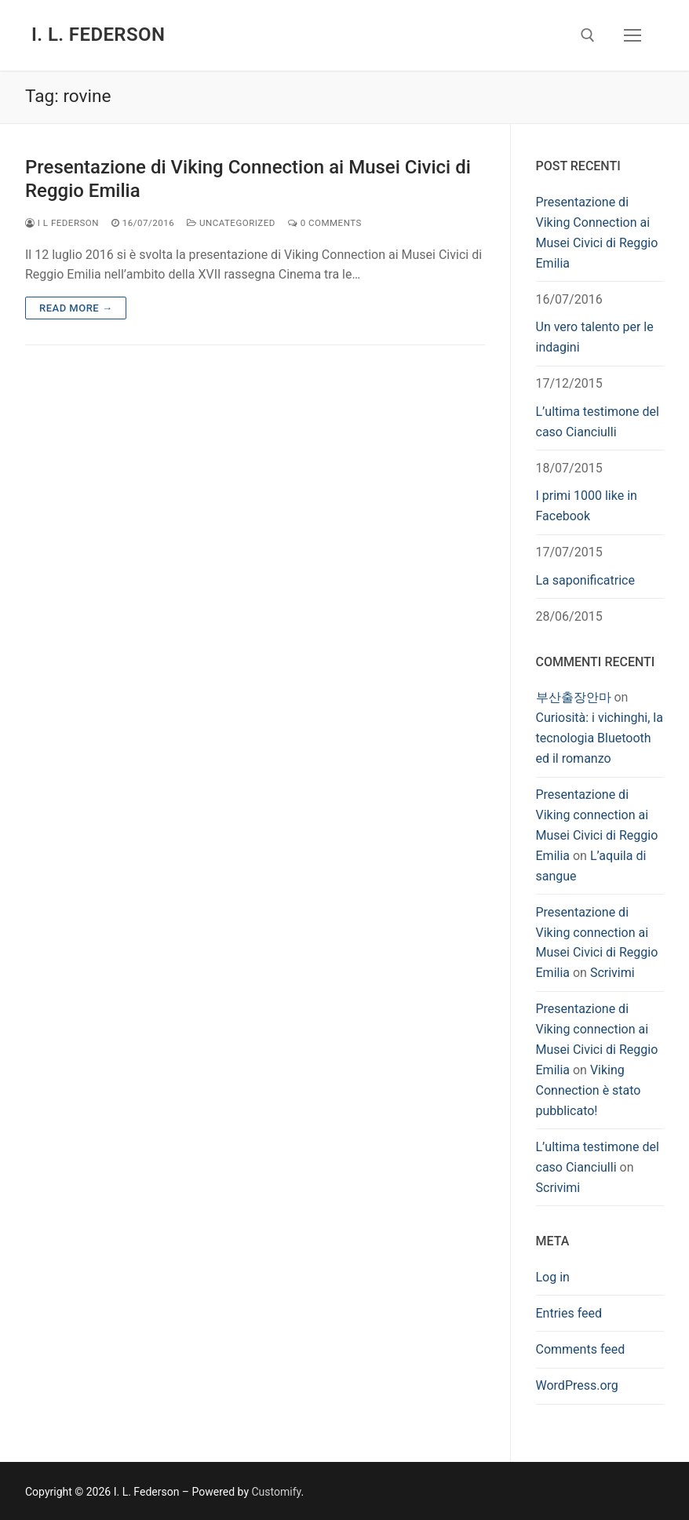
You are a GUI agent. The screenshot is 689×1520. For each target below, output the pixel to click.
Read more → (75, 308)
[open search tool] (588, 35)
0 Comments (325, 222)
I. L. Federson (98, 35)
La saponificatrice (585, 580)
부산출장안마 (573, 697)
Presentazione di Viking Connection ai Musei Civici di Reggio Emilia (248, 178)
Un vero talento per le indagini (595, 337)
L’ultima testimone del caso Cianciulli (597, 421)
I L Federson (62, 222)
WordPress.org (577, 1385)
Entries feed (569, 1313)
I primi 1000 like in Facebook (586, 505)
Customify (276, 1491)
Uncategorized (231, 222)
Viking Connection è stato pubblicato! (588, 1090)
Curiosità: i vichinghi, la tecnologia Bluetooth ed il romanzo (599, 738)
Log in (553, 1277)
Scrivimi (612, 972)
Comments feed (580, 1349)
